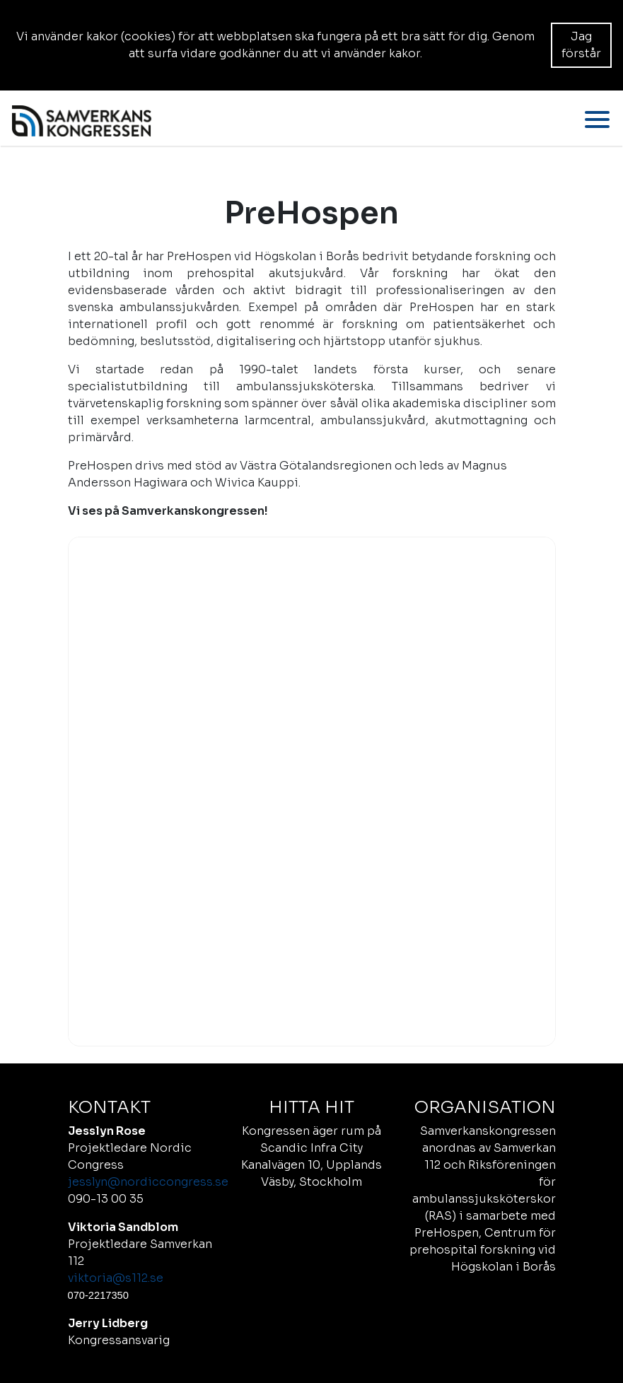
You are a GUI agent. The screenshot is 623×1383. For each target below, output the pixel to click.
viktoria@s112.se (115, 1278)
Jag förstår (581, 45)
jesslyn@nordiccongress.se (148, 1181)
